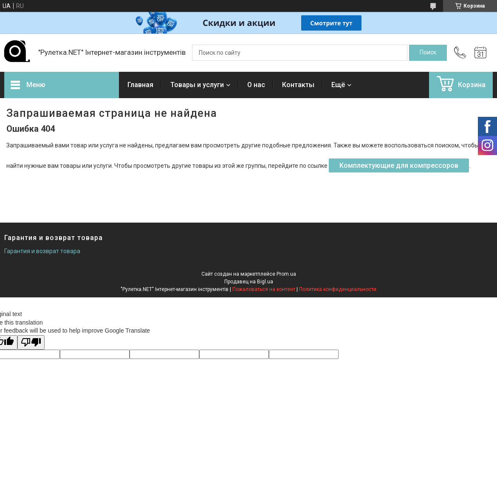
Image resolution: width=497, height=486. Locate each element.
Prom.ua (286, 274)
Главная (140, 85)
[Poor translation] (31, 342)
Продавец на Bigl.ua (248, 282)
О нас (256, 85)
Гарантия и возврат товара (42, 251)
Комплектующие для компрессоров (398, 165)
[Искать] (428, 53)
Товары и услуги (197, 85)
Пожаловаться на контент (263, 289)
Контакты (298, 85)
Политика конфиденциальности (337, 289)
